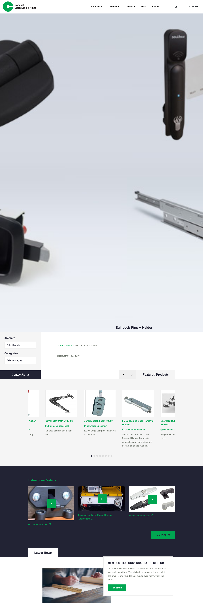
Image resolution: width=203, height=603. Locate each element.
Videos (155, 6)
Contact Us (20, 374)
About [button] (130, 6)
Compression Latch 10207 (98, 420)
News (143, 6)
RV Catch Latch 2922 (39, 524)
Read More (117, 587)
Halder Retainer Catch (141, 515)
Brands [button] (113, 6)
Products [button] (96, 6)
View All (163, 535)
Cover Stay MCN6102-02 (59, 420)
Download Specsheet (95, 426)
